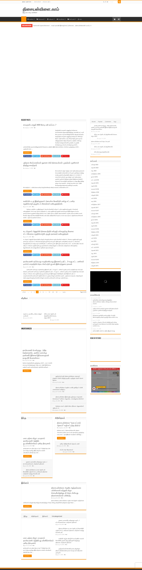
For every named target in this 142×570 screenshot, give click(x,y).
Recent (94, 121)
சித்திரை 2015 (95, 262)
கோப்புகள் (71, 19)
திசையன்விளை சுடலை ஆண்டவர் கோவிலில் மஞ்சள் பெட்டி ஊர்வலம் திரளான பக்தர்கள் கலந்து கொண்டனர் (35, 432)
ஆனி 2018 (94, 186)
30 (56, 292)
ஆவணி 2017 (94, 207)
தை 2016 (93, 241)
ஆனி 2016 (94, 226)
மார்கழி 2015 (94, 244)
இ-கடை (80, 19)
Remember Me (33, 547)
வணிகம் (31, 19)
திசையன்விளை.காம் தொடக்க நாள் (100, 141)
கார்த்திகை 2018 (95, 174)
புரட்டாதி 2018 (95, 180)
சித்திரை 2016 (95, 232)
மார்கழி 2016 (94, 213)
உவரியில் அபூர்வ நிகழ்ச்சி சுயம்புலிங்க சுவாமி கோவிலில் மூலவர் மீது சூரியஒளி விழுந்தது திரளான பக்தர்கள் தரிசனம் (70, 501)
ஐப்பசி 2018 (94, 177)
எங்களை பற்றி (46, 1)
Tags (115, 121)
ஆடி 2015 (93, 253)
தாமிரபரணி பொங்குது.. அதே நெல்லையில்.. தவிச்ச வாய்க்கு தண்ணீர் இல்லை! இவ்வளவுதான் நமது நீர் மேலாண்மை (104, 127)
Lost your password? (26, 555)
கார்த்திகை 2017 (95, 204)
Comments (108, 121)
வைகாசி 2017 (95, 210)
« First (24, 292)
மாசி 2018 (94, 198)
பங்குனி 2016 (94, 235)
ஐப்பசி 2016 (94, 220)
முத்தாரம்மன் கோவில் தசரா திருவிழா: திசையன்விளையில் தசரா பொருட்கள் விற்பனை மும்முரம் (69, 511)
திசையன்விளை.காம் (41, 9)
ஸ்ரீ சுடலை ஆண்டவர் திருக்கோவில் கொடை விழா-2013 (50, 316)
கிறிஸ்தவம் (60, 379)
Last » (64, 292)
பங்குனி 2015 (94, 265)
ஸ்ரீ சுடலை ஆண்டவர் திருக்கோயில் (103, 146)
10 (49, 292)
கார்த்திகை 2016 (95, 216)
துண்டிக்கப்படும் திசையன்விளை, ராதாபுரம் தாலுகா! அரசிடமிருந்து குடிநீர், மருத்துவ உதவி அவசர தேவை (69, 335)
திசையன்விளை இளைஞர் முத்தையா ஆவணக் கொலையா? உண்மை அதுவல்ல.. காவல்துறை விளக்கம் (68, 355)
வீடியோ (24, 298)
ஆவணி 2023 (94, 167)
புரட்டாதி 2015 (95, 247)
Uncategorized (26, 329)
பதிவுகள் (50, 19)
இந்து (23, 379)
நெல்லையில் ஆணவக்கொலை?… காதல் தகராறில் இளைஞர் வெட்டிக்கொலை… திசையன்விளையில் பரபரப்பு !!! (62, 25)
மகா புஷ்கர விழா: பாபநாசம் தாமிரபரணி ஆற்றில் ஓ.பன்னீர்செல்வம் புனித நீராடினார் (36, 402)
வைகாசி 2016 (95, 229)
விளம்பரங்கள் (37, 1)
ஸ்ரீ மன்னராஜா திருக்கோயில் (101, 152)
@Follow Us (95, 533)
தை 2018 (93, 201)
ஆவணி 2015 (94, 250)
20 (53, 292)
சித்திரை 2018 (95, 192)
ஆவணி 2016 (94, 223)
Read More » (27, 152)
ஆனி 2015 (94, 256)
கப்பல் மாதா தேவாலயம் (66, 410)
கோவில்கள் (60, 19)
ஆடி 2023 (93, 170)
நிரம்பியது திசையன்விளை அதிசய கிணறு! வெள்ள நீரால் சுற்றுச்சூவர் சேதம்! (70, 539)
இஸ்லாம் (25, 444)
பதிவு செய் (23, 552)
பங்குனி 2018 (94, 195)
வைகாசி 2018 (95, 189)
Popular (100, 121)
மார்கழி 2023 (94, 164)
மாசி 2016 (94, 238)
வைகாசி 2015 (95, 259)
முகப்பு (23, 19)
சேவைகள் (40, 19)
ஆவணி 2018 (94, 183)
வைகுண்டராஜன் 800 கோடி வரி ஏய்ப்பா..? (39, 125)
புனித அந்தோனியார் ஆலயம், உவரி (69, 404)
